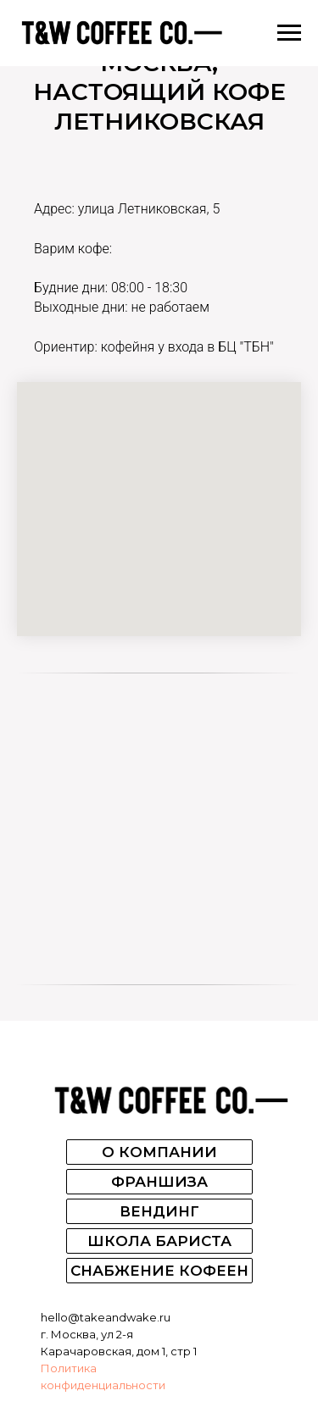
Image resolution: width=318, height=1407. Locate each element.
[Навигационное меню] (289, 33)
